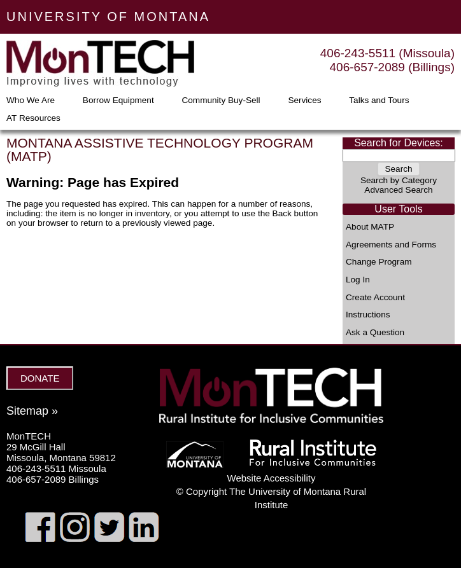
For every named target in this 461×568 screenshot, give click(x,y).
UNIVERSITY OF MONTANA (108, 17)
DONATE (39, 378)
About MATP (370, 227)
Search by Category (398, 180)
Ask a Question (375, 332)
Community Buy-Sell (220, 100)
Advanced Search (398, 190)
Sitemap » (32, 411)
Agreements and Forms (391, 244)
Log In (358, 279)
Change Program (379, 262)
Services (304, 100)
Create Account (375, 297)
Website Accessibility (271, 478)
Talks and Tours (379, 100)
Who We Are (30, 100)
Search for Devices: (398, 142)
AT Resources (33, 118)
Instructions (368, 314)
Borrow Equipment (118, 100)
